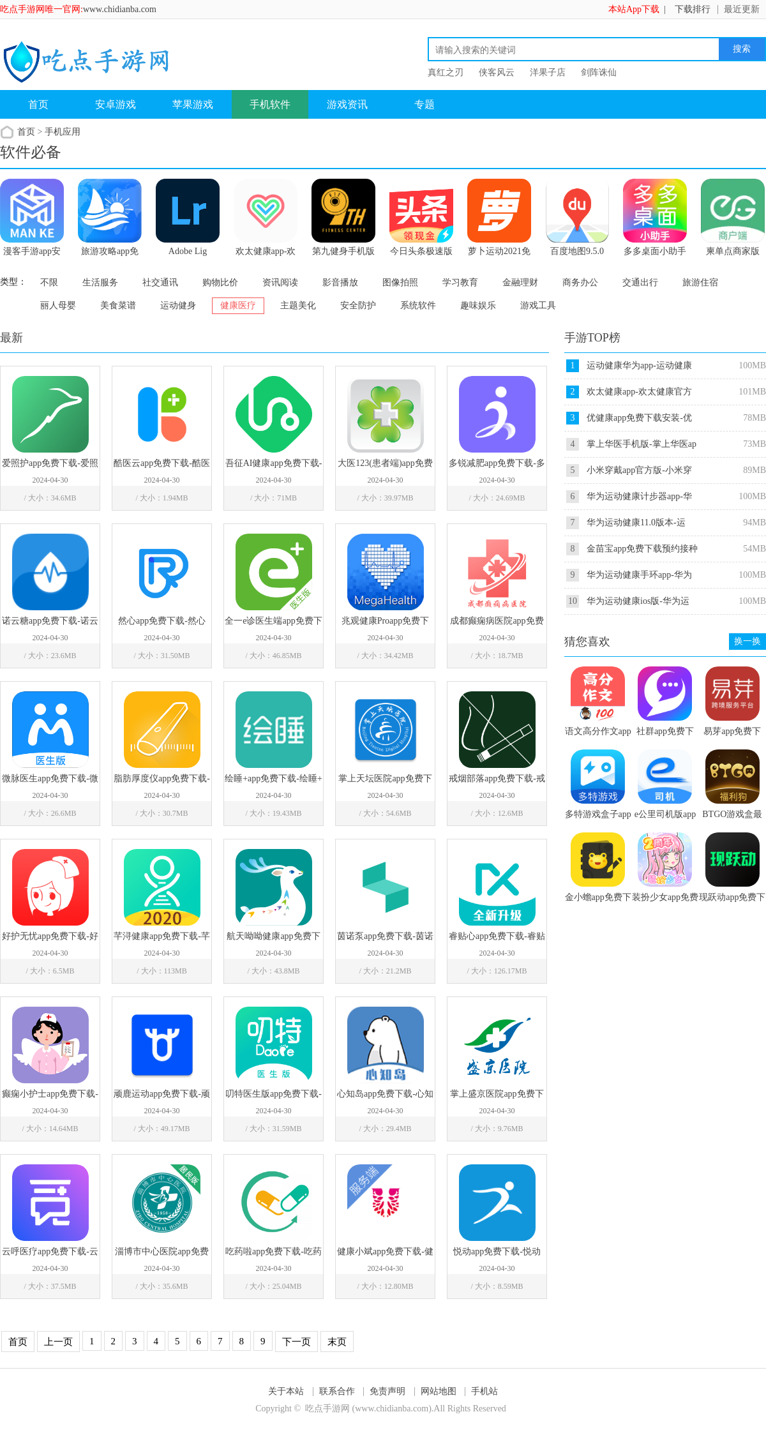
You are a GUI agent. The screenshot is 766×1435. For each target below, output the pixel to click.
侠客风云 (496, 72)
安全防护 (358, 305)
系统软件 (418, 305)
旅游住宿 (700, 282)
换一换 (747, 641)
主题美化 (298, 305)
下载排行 (692, 9)
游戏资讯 (347, 104)
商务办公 (580, 282)
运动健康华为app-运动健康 (639, 365)
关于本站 (286, 1391)
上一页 (58, 1342)
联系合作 (337, 1391)
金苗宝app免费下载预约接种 (642, 548)
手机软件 (270, 104)
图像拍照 (400, 282)
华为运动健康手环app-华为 (639, 575)
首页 (38, 104)
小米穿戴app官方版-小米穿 (639, 470)
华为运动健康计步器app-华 (639, 496)
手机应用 (62, 132)
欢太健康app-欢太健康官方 (639, 391)
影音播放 (340, 282)
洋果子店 (548, 72)
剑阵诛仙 (599, 72)
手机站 (484, 1391)
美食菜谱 (118, 305)
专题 (424, 104)
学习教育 (460, 282)
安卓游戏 (115, 104)
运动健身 (178, 305)
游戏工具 (538, 305)
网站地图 (438, 1391)
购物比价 (220, 282)
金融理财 (520, 282)
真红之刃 (445, 72)
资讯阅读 (280, 282)
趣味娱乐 (478, 305)
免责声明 (387, 1391)
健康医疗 (238, 305)
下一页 (296, 1342)
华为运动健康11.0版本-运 (636, 522)
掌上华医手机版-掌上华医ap (641, 444)
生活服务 (100, 282)
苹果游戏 (192, 104)
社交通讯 (160, 282)
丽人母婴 (58, 305)
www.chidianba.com (119, 9)
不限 (49, 282)
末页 (337, 1342)
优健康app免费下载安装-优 (639, 418)
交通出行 (640, 282)
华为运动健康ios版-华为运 (638, 601)
